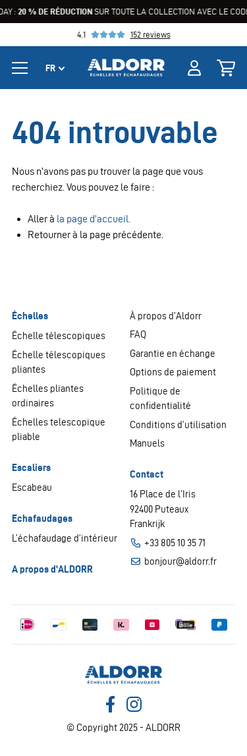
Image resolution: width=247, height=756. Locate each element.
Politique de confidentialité (160, 399)
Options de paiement (173, 372)
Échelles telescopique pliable (58, 430)
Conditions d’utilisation (178, 425)
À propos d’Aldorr (166, 316)
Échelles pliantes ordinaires (48, 396)
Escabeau (32, 487)
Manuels (147, 443)
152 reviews (150, 34)
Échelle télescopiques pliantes (58, 362)
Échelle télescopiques (58, 336)
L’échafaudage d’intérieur (64, 538)
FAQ (138, 334)
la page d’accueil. (93, 218)
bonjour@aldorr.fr (173, 561)
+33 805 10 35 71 (168, 543)
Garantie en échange (172, 353)
